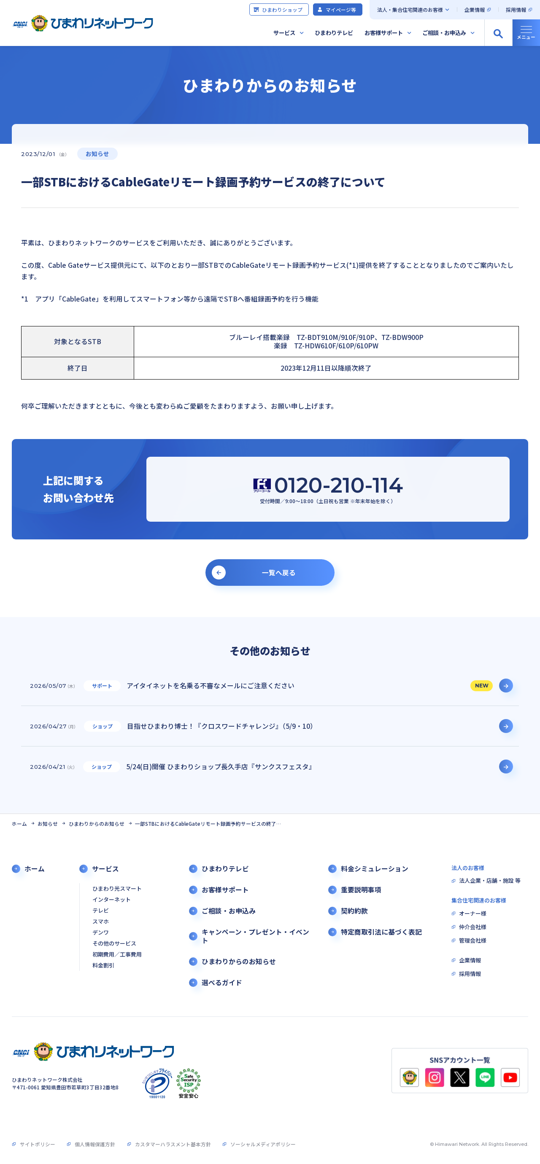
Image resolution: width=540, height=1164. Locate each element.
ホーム (19, 823)
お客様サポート (383, 33)
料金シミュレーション (374, 869)
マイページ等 (336, 9)
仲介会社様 (472, 927)
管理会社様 (472, 940)
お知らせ (48, 823)
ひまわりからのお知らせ (96, 823)
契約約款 (354, 911)
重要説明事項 (361, 890)
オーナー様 (472, 913)
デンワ (100, 932)
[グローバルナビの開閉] (526, 32)
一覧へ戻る (279, 572)
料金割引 (103, 965)
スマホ (100, 921)
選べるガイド (222, 982)
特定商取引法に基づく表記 (381, 932)
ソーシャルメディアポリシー (263, 1144)
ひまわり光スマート (117, 888)
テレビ (100, 910)
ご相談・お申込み (444, 33)
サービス (284, 33)
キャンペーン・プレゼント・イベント (255, 936)
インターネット (111, 899)
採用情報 (516, 9)
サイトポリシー (37, 1144)
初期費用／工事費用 (117, 954)
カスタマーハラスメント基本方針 (173, 1144)
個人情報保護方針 (95, 1144)
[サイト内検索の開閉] (498, 32)
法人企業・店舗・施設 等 (490, 880)
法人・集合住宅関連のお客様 (410, 9)
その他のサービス (114, 943)
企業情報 (474, 9)
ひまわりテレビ (334, 33)
